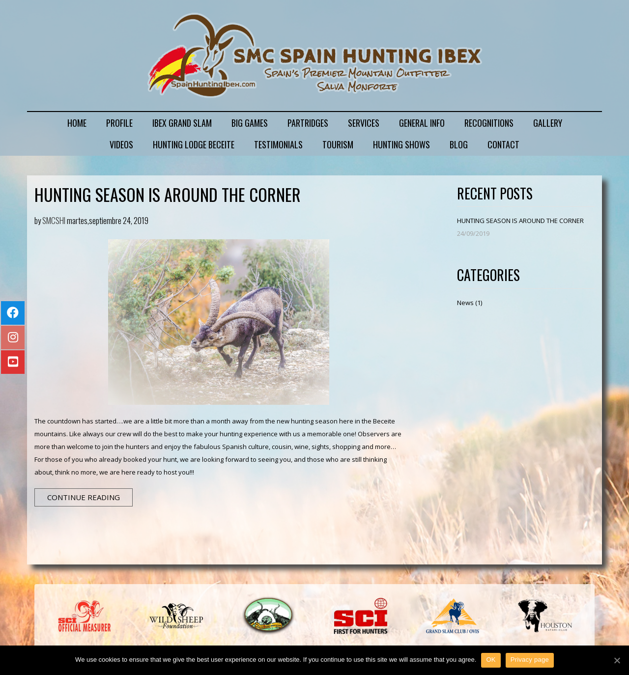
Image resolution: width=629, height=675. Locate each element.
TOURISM (337, 144)
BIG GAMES (249, 122)
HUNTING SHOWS (401, 144)
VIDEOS (121, 144)
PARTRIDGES (307, 122)
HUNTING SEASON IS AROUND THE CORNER (167, 194)
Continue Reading (83, 497)
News (465, 302)
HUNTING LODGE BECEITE (193, 144)
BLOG (459, 144)
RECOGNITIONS (489, 122)
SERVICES (363, 122)
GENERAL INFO (422, 122)
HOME (76, 122)
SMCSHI (53, 220)
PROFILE (119, 122)
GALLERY (547, 122)
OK (490, 659)
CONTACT (503, 144)
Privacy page (530, 659)
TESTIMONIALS (278, 144)
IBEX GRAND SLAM (182, 122)
